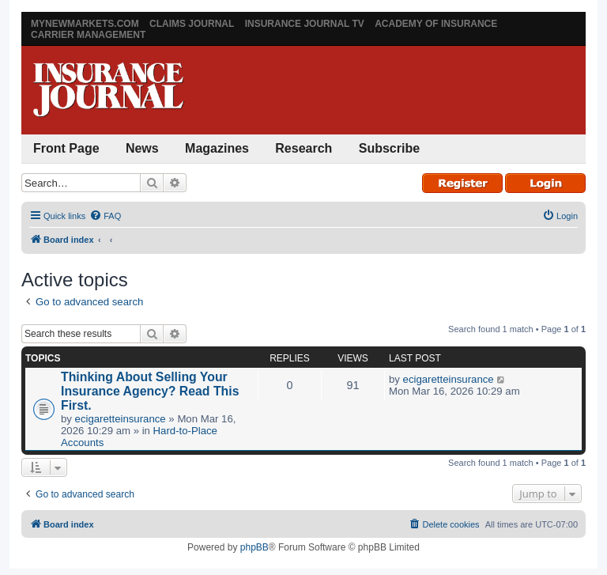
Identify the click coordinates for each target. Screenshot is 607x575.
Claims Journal (191, 23)
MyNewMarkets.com (85, 23)
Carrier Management (88, 34)
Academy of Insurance (436, 23)
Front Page (66, 148)
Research (303, 148)
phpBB (254, 547)
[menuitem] (105, 215)
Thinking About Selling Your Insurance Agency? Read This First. (150, 391)
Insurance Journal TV (304, 23)
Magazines (217, 148)
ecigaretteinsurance (120, 419)
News (142, 148)
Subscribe (389, 148)
